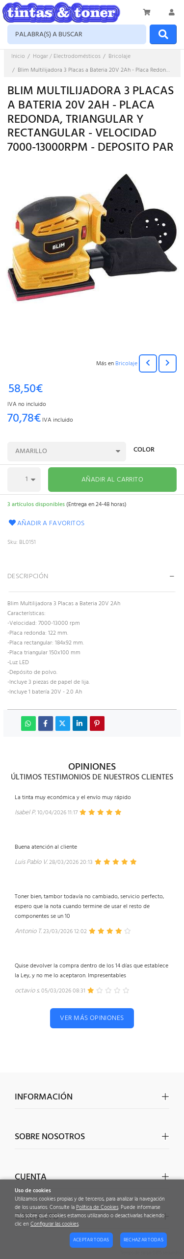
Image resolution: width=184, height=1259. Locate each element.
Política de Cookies (97, 1208)
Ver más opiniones (92, 1018)
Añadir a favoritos (46, 523)
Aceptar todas (91, 1240)
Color (144, 450)
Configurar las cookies (54, 1224)
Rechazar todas (143, 1240)
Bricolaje (126, 364)
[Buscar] (163, 34)
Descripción (28, 576)
